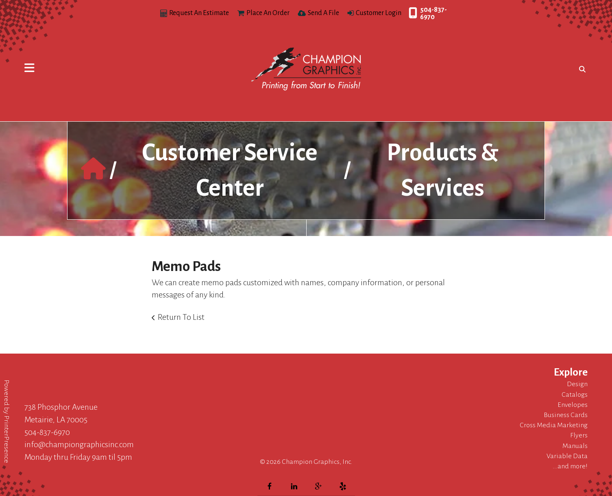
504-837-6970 (433, 13)
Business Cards (566, 415)
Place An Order (268, 13)
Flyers (579, 435)
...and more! (570, 466)
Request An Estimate (199, 13)
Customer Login (378, 13)
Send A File (323, 13)
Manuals (575, 446)
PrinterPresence (6, 439)
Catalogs (575, 394)
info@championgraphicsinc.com (79, 444)
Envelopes (573, 405)
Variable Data (567, 456)
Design (577, 384)
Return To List (181, 316)
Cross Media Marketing (554, 425)
